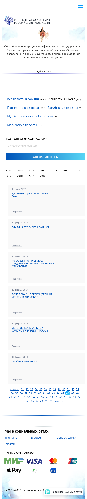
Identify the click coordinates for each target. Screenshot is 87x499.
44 (58, 393)
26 (45, 389)
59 (56, 397)
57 (47, 397)
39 (35, 393)
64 (79, 397)
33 (77, 389)
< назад (14, 389)
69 (46, 401)
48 (77, 393)
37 (25, 393)
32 (73, 389)
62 (70, 397)
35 (16, 393)
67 (37, 401)
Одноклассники (66, 437)
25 (40, 389)
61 (65, 397)
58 (51, 397)
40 (39, 393)
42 (48, 393)
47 (72, 393)
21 (22, 389)
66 (32, 401)
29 (59, 389)
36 (21, 393)
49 (10, 397)
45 (62, 393)
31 (68, 389)
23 (31, 389)
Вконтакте (10, 437)
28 (54, 389)
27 (50, 389)
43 (53, 393)
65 (27, 401)
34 (12, 393)
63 (74, 397)
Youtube (36, 437)
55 (37, 397)
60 (60, 397)
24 (36, 389)
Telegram (9, 443)
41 (44, 393)
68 (41, 401)
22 (27, 389)
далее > (59, 401)
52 (24, 397)
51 (19, 397)
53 (28, 397)
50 (15, 397)
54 (33, 397)
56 (42, 397)
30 (63, 389)
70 (50, 401)
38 (30, 393)
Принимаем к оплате (43, 462)
